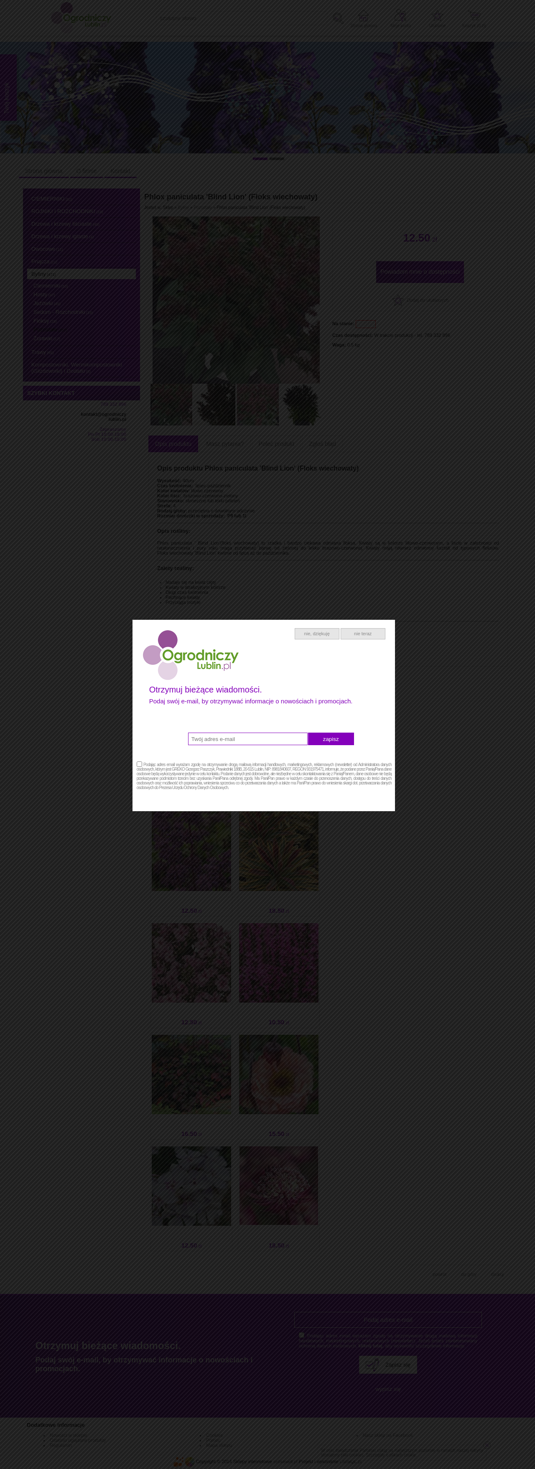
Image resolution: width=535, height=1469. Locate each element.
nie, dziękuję (321, 652)
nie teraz (366, 652)
